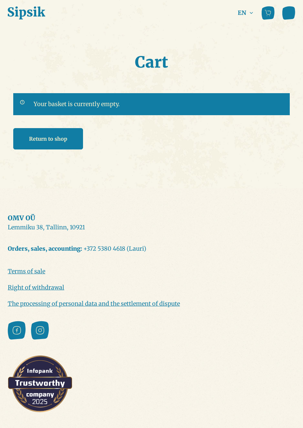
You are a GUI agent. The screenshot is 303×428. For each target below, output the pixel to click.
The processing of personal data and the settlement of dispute (94, 303)
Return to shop (48, 139)
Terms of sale (26, 271)
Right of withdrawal (36, 287)
